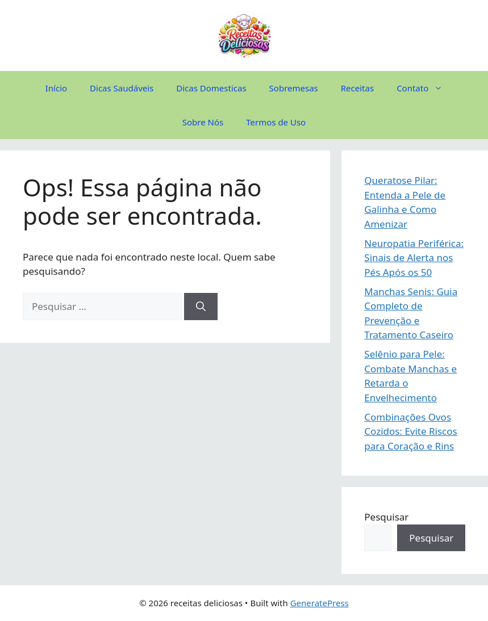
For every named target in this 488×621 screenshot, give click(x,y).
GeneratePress (319, 603)
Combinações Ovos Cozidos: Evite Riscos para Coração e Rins (410, 431)
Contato (425, 88)
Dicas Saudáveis (121, 88)
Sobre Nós (202, 122)
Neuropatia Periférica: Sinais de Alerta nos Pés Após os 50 (414, 258)
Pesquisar (386, 516)
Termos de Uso (276, 122)
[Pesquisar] (201, 306)
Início (56, 88)
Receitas (357, 88)
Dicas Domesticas (211, 88)
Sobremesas (293, 88)
